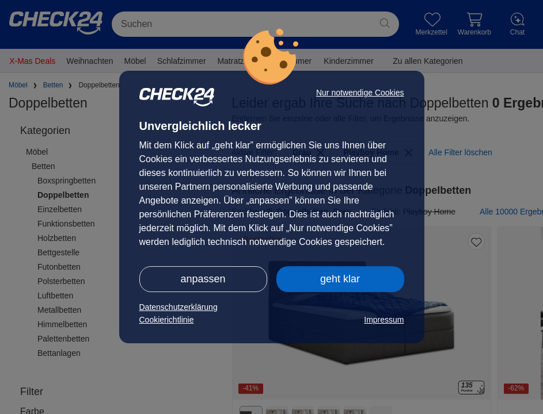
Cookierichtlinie (166, 319)
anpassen (202, 279)
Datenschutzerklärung (178, 307)
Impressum (384, 319)
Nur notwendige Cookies (360, 92)
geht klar (340, 279)
